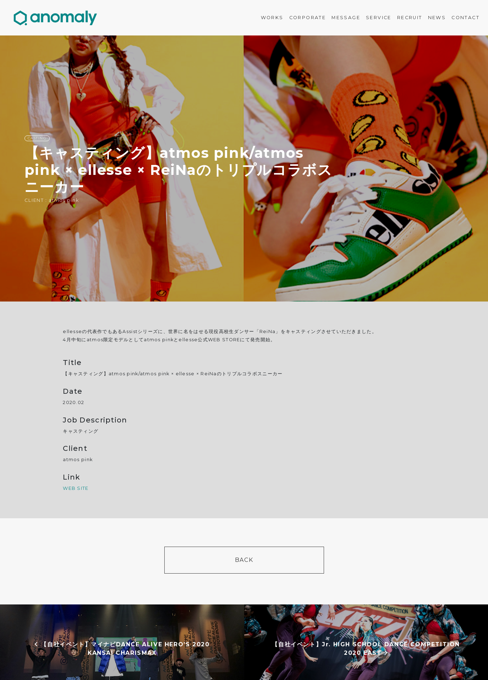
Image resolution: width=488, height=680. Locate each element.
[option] (244, 168)
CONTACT (465, 17)
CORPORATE (307, 17)
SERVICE (378, 17)
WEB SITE (75, 488)
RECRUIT (409, 17)
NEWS (437, 17)
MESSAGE (345, 17)
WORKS (272, 17)
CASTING (37, 138)
